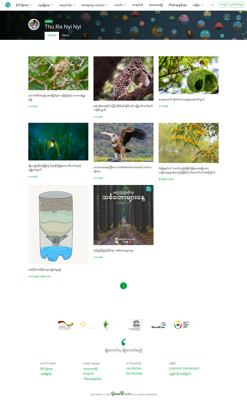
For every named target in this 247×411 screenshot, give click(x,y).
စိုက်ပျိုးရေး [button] (24, 5)
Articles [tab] (51, 35)
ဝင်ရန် (223, 4)
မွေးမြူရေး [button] (46, 5)
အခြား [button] (198, 5)
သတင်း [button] (120, 5)
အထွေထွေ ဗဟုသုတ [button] (95, 5)
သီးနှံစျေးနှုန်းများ (177, 5)
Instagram (134, 374)
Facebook (133, 369)
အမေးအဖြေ (156, 5)
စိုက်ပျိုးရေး (46, 369)
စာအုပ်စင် (137, 5)
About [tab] (65, 35)
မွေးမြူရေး (46, 374)
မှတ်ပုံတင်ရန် (236, 4)
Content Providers (184, 369)
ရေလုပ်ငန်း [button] (67, 5)
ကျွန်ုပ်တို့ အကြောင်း (180, 374)
